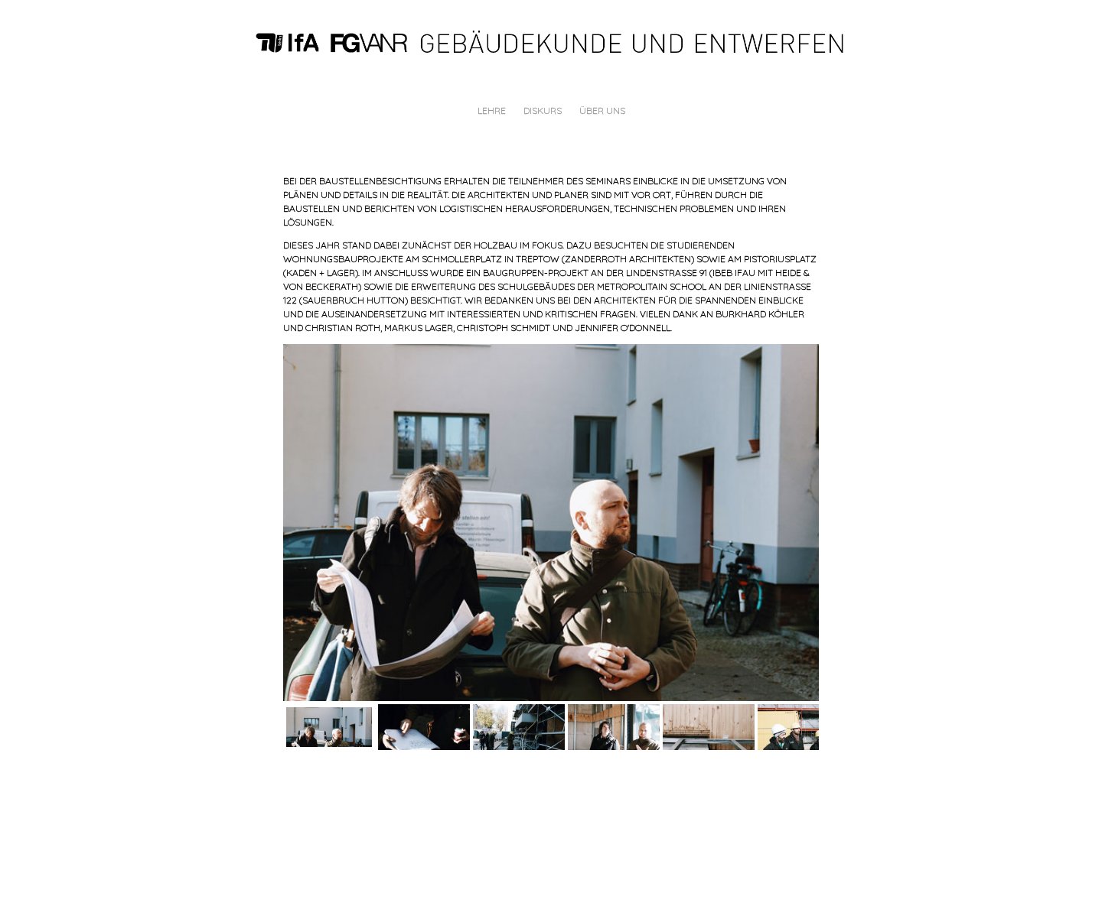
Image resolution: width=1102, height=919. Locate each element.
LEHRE (492, 110)
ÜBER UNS (602, 110)
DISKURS (542, 110)
